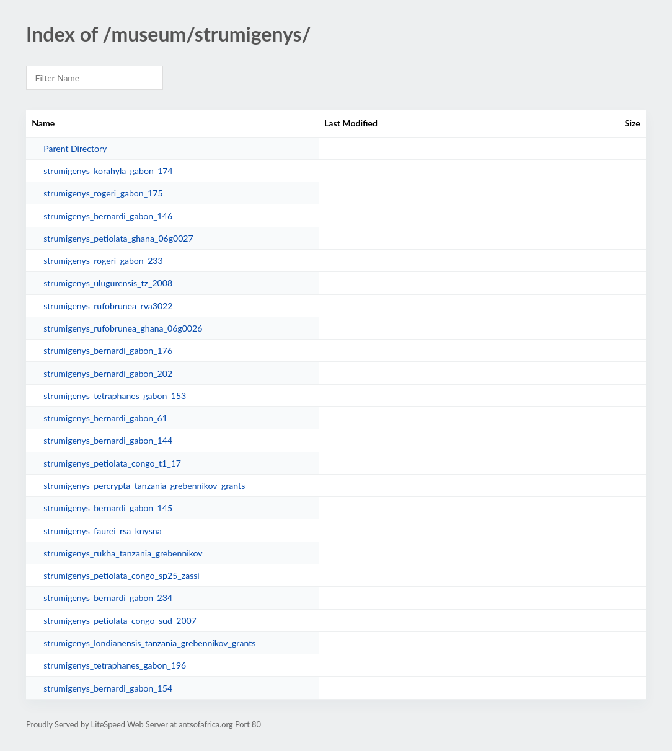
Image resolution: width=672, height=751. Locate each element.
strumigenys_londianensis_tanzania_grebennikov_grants (149, 643)
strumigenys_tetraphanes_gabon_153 (114, 395)
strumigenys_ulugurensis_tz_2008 (107, 283)
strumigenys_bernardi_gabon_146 (107, 216)
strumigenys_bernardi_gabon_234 (107, 597)
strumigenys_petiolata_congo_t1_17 (112, 463)
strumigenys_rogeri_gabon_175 (102, 193)
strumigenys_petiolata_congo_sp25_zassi (121, 575)
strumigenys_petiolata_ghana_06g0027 (118, 238)
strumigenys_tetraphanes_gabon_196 (114, 665)
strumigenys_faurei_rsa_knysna (102, 530)
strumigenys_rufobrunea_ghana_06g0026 (122, 328)
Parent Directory (75, 148)
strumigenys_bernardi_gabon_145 (107, 508)
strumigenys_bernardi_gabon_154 (107, 688)
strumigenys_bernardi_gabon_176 (107, 350)
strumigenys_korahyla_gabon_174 (108, 170)
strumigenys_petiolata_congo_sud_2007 (120, 620)
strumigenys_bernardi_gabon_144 (107, 440)
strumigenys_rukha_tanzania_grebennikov (122, 553)
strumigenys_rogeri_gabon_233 (102, 260)
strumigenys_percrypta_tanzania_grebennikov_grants (144, 485)
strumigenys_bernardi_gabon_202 (107, 373)
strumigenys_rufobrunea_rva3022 (107, 306)
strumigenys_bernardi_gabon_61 (105, 418)
